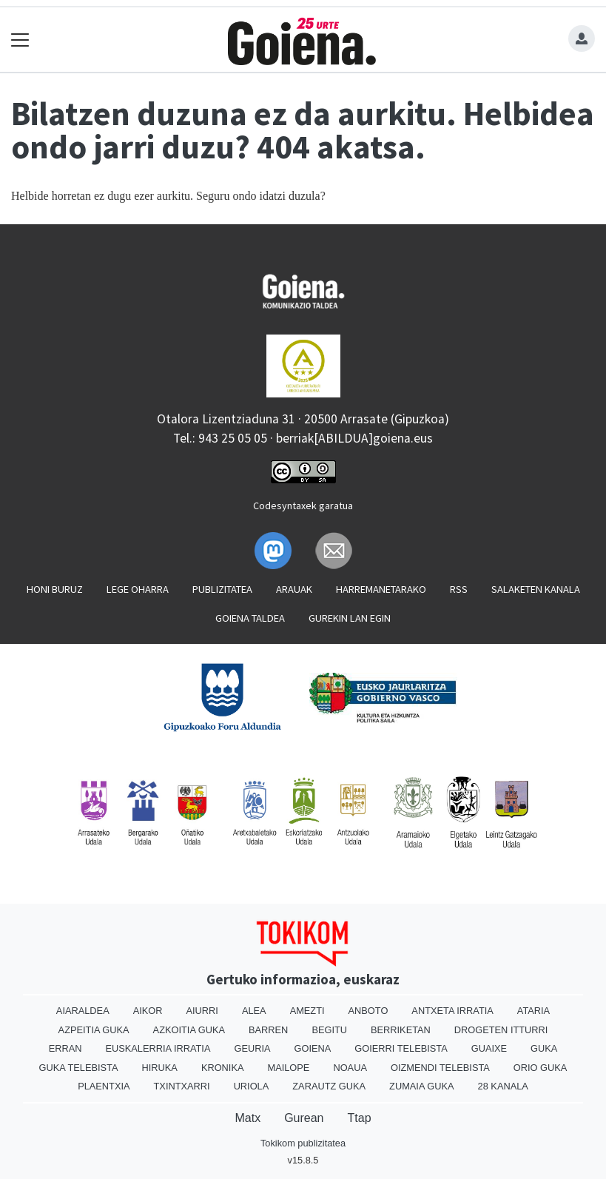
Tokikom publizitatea (303, 1143)
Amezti (307, 1010)
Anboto (368, 1010)
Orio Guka (541, 1067)
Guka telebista (78, 1067)
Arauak (294, 589)
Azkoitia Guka (189, 1029)
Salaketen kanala (535, 589)
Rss (459, 589)
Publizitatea (222, 589)
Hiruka (160, 1067)
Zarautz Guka (329, 1086)
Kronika (222, 1067)
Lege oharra (138, 589)
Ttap (359, 1118)
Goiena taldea (250, 618)
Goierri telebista (400, 1048)
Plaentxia (103, 1086)
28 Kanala (503, 1086)
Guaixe (489, 1048)
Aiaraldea (83, 1010)
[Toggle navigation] (20, 40)
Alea (254, 1010)
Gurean (303, 1118)
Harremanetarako (381, 589)
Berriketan (401, 1029)
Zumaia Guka (421, 1086)
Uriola (251, 1086)
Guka (544, 1048)
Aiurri (202, 1010)
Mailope (289, 1067)
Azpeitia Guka (93, 1029)
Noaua (350, 1067)
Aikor (148, 1010)
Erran (65, 1048)
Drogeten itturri (501, 1029)
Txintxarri (182, 1086)
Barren (268, 1029)
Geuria (252, 1048)
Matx (247, 1118)
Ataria (533, 1010)
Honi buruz (55, 589)
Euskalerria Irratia (157, 1048)
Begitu (329, 1029)
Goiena (312, 1048)
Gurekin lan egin (350, 618)
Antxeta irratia (452, 1010)
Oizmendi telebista (440, 1067)
